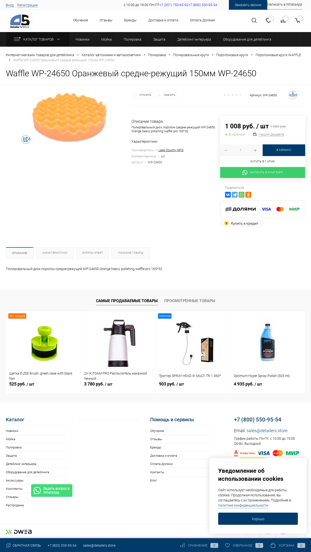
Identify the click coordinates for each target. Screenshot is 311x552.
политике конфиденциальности (243, 505)
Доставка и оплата (163, 20)
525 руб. (21, 383)
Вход (10, 5)
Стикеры (12, 497)
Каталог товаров (37, 39)
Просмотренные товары (189, 300)
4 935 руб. (248, 383)
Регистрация (27, 5)
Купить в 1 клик (263, 161)
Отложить (145, 95)
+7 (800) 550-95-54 (257, 420)
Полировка (14, 447)
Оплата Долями (202, 20)
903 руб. (171, 383)
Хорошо (258, 519)
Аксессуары (15, 480)
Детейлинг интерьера (21, 464)
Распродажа (15, 505)
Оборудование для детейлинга (27, 472)
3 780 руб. (98, 383)
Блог (153, 480)
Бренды (130, 20)
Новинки (12, 431)
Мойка (10, 439)
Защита (11, 455)
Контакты (157, 472)
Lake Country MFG (170, 150)
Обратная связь (23, 545)
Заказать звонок (248, 5)
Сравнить (169, 95)
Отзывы (106, 20)
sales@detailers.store (267, 430)
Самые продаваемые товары (127, 300)
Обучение (80, 20)
